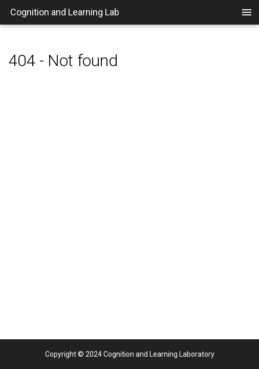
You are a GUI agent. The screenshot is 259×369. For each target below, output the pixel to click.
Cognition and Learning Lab (64, 12)
